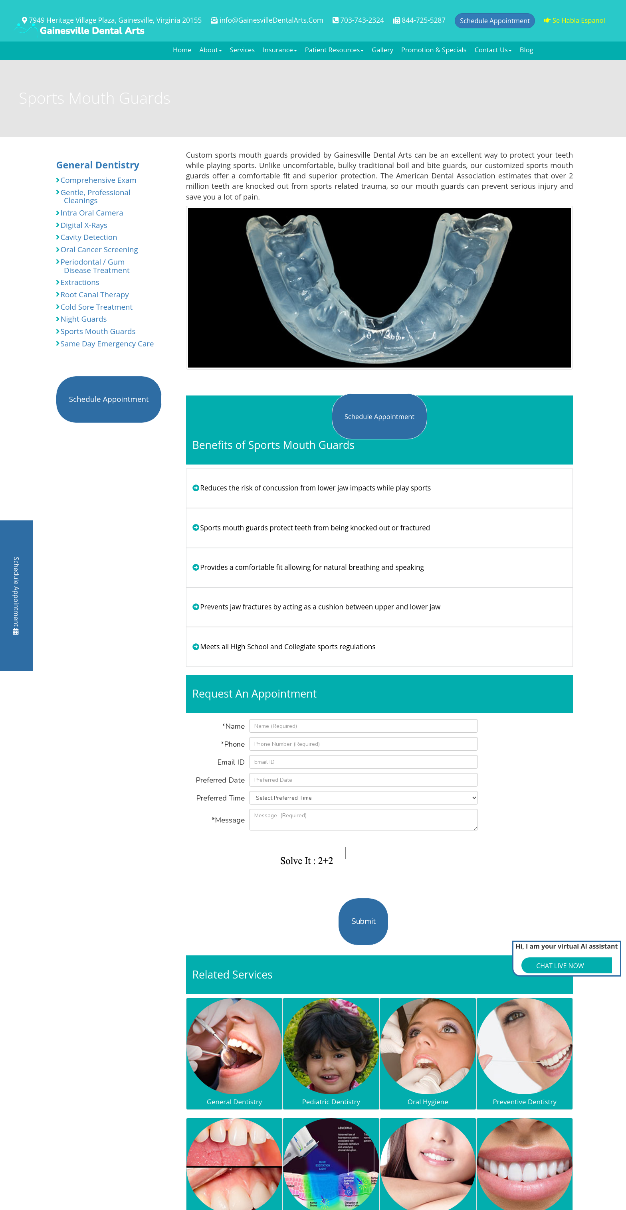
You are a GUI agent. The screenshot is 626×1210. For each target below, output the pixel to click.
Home (182, 49)
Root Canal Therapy (92, 294)
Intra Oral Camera (89, 213)
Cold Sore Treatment (94, 307)
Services (242, 49)
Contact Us (493, 49)
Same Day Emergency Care (105, 343)
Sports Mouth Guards (95, 331)
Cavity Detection (86, 237)
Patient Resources (334, 49)
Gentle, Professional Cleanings (93, 196)
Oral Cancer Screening (97, 249)
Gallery (382, 49)
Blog (526, 49)
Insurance (280, 49)
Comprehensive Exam (96, 180)
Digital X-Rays (81, 225)
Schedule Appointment (16, 596)
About (211, 49)
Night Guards (81, 319)
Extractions (77, 282)
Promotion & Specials (434, 49)
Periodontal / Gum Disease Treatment (92, 266)
